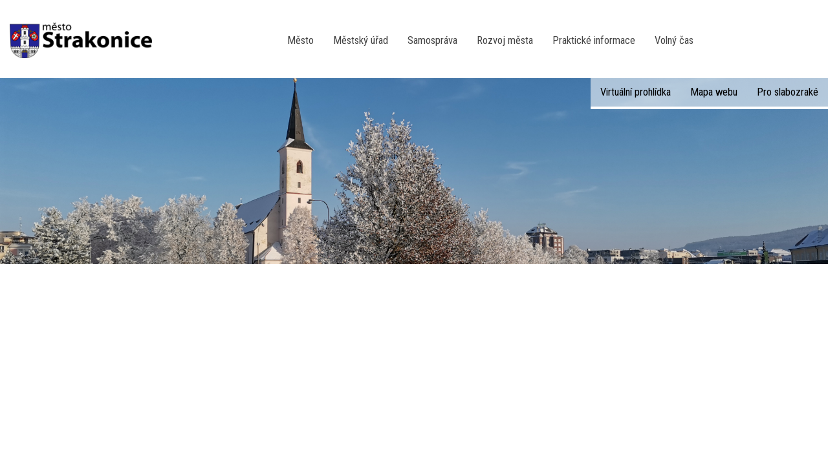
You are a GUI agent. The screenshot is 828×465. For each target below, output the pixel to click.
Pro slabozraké (787, 92)
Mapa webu (713, 92)
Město (300, 40)
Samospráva (432, 40)
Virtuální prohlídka (635, 92)
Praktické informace (593, 40)
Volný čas (674, 40)
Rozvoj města (505, 40)
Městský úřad (360, 40)
